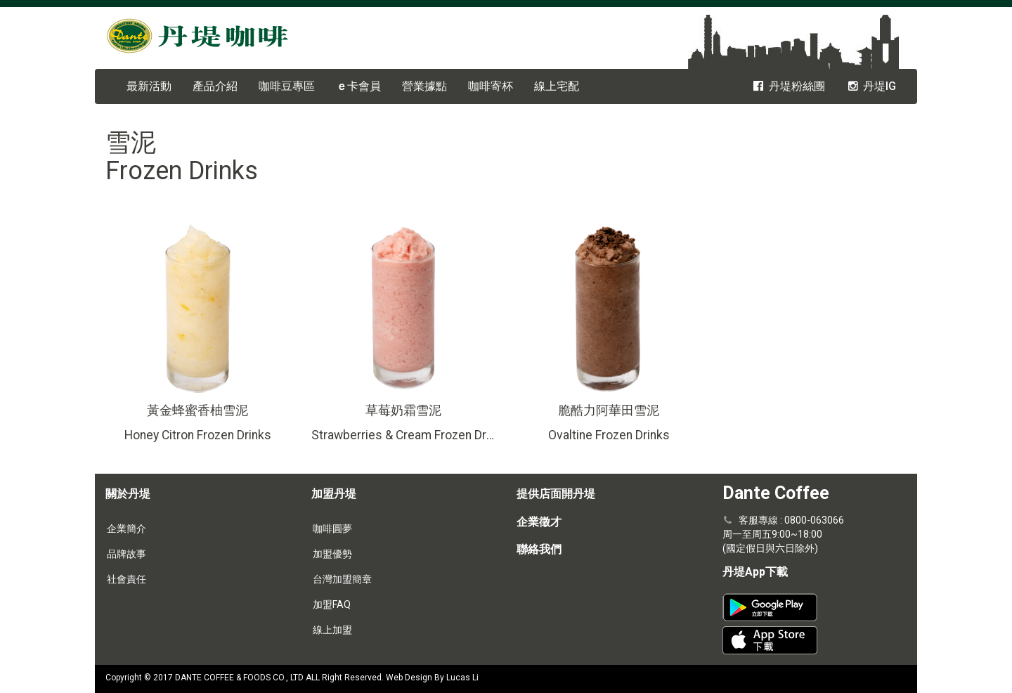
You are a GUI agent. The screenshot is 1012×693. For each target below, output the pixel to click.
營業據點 (424, 86)
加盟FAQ (332, 604)
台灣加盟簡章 (342, 579)
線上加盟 (332, 629)
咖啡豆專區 (287, 86)
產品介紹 (215, 86)
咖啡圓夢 (332, 528)
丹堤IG (871, 86)
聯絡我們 (539, 549)
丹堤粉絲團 (787, 86)
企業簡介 (126, 528)
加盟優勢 (332, 553)
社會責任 (126, 579)
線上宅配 (556, 86)
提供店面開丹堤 (556, 493)
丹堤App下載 (755, 571)
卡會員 (358, 86)
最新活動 (148, 86)
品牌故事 (126, 553)
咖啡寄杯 (490, 86)
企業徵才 (539, 522)
